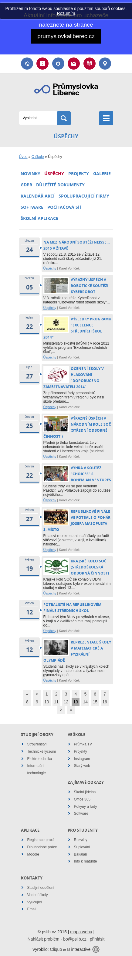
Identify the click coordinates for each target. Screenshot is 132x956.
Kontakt (105, 63)
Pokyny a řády (85, 806)
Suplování (27, 63)
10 (46, 701)
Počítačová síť (64, 207)
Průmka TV (83, 744)
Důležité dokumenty (60, 185)
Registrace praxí (40, 840)
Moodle (33, 854)
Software (32, 207)
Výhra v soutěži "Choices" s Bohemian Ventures (91, 474)
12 (66, 701)
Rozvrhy (80, 840)
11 (56, 701)
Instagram (82, 759)
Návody (89, 63)
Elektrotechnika (39, 759)
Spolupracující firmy (84, 196)
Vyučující (34, 902)
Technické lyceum (41, 751)
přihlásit (97, 939)
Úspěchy (54, 173)
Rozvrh (42, 63)
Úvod (23, 157)
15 (95, 701)
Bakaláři (58, 63)
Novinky (30, 173)
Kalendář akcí (38, 196)
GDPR (26, 185)
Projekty (78, 173)
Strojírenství (37, 744)
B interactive (78, 949)
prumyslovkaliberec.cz (66, 36)
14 (85, 701)
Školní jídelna (85, 792)
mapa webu (81, 931)
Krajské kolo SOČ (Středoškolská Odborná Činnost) (90, 567)
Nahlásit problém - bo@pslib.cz (57, 939)
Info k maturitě (85, 861)
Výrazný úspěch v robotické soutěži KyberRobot (89, 285)
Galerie (102, 173)
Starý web (82, 766)
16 (104, 701)
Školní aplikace (39, 218)
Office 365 (82, 799)
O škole (38, 157)
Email (74, 63)
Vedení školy (37, 895)
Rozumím (66, 13)
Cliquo (56, 949)
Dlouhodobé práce (42, 847)
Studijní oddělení (40, 888)
